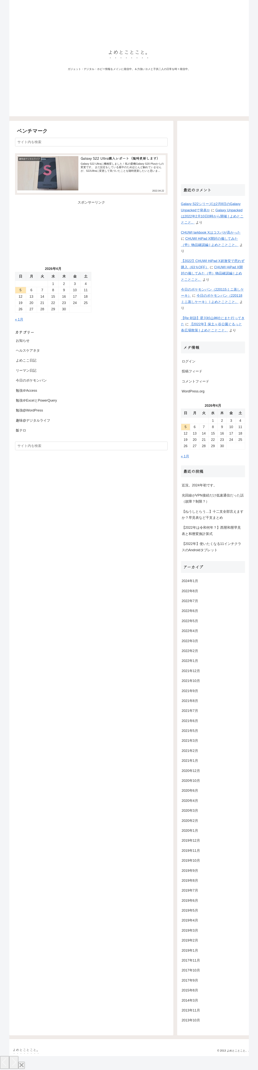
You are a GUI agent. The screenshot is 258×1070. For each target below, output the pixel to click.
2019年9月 (190, 871)
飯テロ (21, 430)
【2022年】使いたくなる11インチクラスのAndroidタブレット (211, 547)
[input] (91, 142)
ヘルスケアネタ (28, 350)
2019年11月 (191, 851)
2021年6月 (190, 721)
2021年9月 (190, 691)
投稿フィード (192, 371)
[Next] (13, 1062)
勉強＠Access (26, 390)
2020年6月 (190, 790)
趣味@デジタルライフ (33, 420)
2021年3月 (190, 741)
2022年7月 (190, 601)
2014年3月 (190, 1000)
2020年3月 (190, 811)
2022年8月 (190, 591)
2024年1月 (190, 581)
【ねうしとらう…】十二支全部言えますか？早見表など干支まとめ (213, 515)
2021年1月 (190, 761)
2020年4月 (190, 801)
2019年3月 (190, 930)
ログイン (188, 361)
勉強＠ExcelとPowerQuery (36, 400)
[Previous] (4, 1062)
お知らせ (23, 340)
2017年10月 (191, 970)
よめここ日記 (26, 360)
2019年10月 (191, 860)
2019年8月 (190, 880)
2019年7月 (190, 890)
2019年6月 (190, 900)
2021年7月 (190, 711)
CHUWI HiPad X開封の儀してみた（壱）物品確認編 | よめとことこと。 (212, 273)
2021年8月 (190, 701)
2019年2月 (190, 940)
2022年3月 (190, 641)
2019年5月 (190, 910)
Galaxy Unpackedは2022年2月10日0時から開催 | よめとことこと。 (212, 216)
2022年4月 (190, 631)
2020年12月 (191, 771)
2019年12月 (191, 840)
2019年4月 (190, 920)
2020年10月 (191, 781)
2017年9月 (190, 980)
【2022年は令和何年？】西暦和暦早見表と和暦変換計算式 (211, 531)
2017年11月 (191, 960)
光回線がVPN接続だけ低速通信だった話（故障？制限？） (213, 498)
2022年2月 (190, 651)
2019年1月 (190, 950)
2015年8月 (190, 990)
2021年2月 (190, 751)
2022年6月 (190, 611)
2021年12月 (191, 671)
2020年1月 (190, 831)
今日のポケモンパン (31, 380)
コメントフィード (195, 381)
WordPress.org (193, 391)
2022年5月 (190, 621)
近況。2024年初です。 (199, 485)
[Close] (21, 1065)
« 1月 (19, 319)
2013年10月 (191, 1020)
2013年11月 (191, 1010)
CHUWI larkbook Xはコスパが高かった (211, 232)
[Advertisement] (91, 232)
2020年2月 (190, 821)
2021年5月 (190, 731)
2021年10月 (191, 681)
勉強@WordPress (29, 410)
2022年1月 (190, 661)
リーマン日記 (26, 370)
